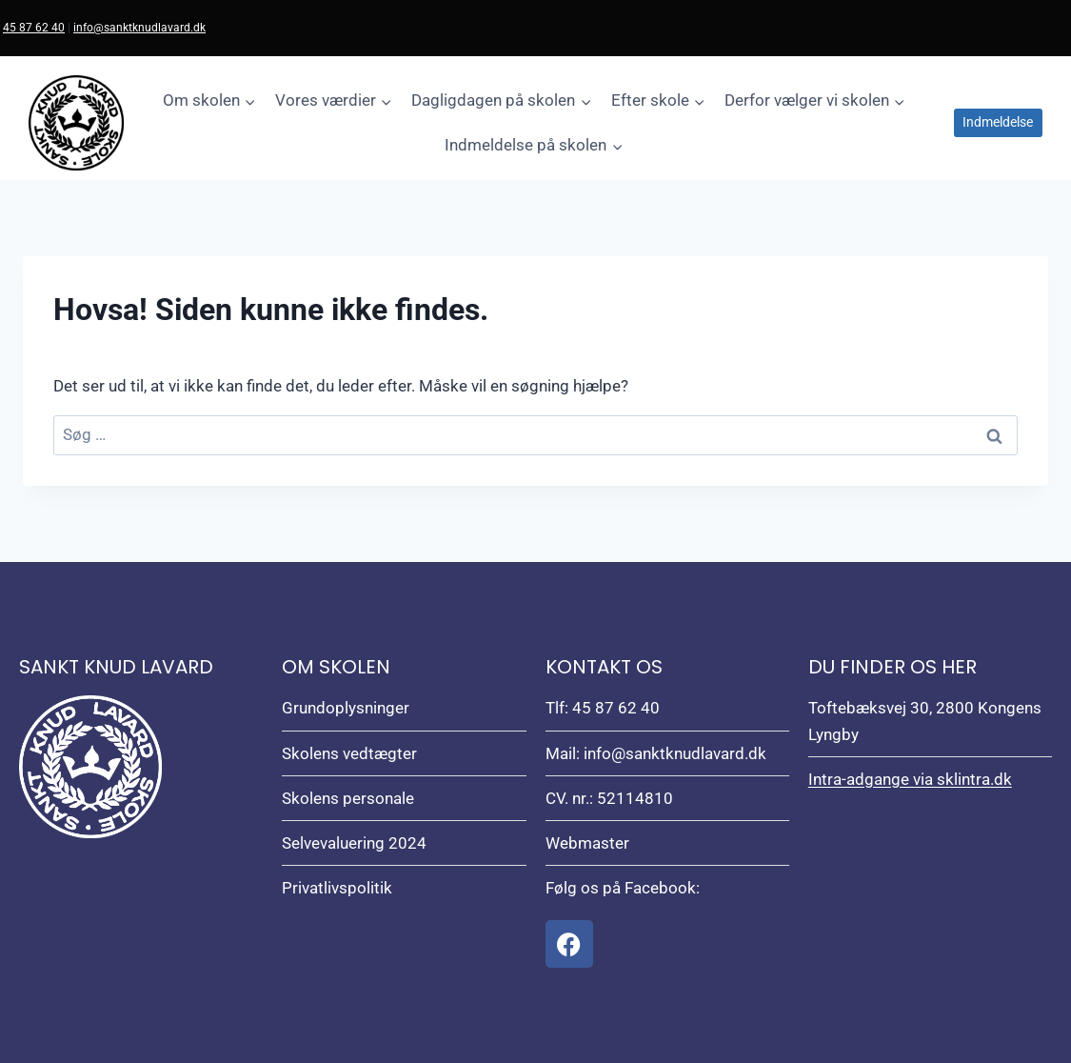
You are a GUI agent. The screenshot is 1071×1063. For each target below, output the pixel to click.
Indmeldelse (997, 122)
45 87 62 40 (34, 27)
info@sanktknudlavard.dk (139, 27)
